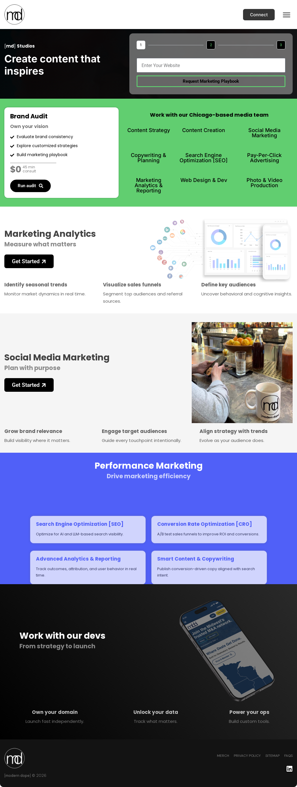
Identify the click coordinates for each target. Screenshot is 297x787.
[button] (286, 14)
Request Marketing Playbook (211, 81)
